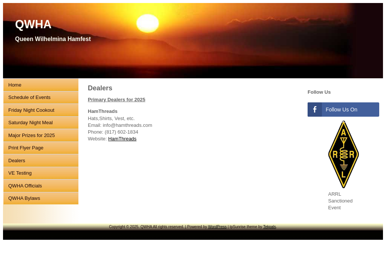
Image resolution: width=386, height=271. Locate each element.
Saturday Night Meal (30, 122)
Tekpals (269, 227)
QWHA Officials (25, 186)
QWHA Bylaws (24, 198)
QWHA (33, 24)
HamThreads (122, 139)
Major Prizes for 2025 (31, 135)
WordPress (217, 227)
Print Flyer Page (25, 148)
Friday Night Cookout (31, 110)
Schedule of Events (29, 97)
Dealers (16, 160)
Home (14, 85)
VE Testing (20, 173)
